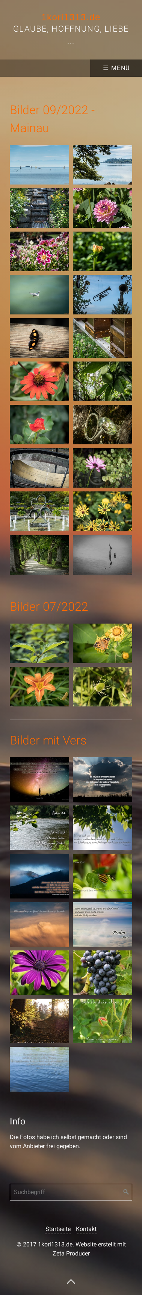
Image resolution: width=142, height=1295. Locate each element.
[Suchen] (126, 1192)
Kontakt (86, 1228)
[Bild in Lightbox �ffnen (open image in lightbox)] (39, 165)
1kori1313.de (71, 17)
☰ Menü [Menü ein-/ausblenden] (116, 68)
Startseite (58, 1228)
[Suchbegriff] (71, 1192)
